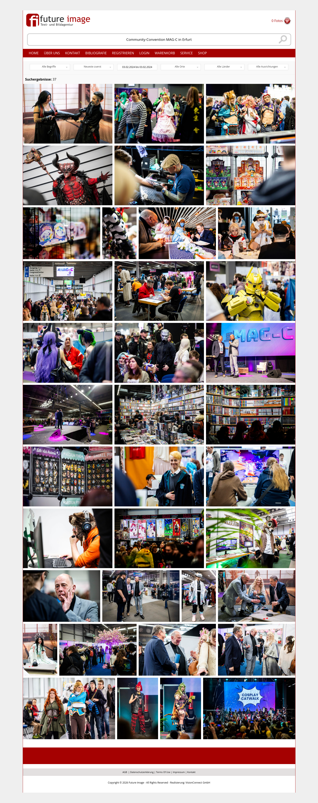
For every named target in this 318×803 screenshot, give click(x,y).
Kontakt (72, 53)
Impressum (179, 772)
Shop (202, 53)
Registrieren (123, 53)
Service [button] (186, 53)
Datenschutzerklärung (142, 772)
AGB (125, 772)
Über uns (52, 53)
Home (34, 53)
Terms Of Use (163, 772)
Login (144, 53)
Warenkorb (165, 53)
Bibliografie (96, 53)
